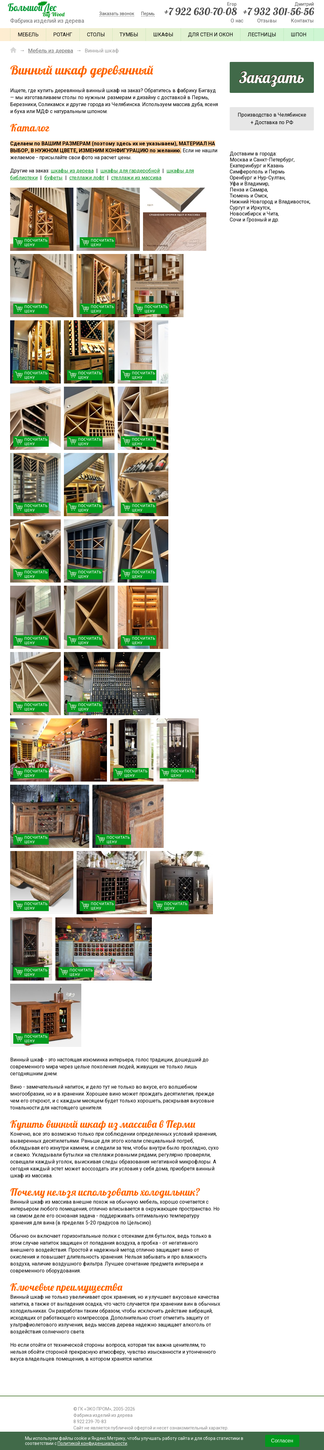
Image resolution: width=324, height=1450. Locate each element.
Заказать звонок (116, 13)
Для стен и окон (210, 35)
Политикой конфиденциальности (92, 1443)
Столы (96, 35)
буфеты (53, 178)
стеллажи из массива (136, 178)
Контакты (302, 21)
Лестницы (262, 35)
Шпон (298, 35)
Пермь (148, 13)
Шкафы (163, 35)
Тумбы (129, 35)
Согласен (282, 1440)
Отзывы (267, 21)
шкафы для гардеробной (130, 171)
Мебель (28, 35)
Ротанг (62, 35)
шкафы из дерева (72, 171)
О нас (237, 21)
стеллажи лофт (86, 178)
